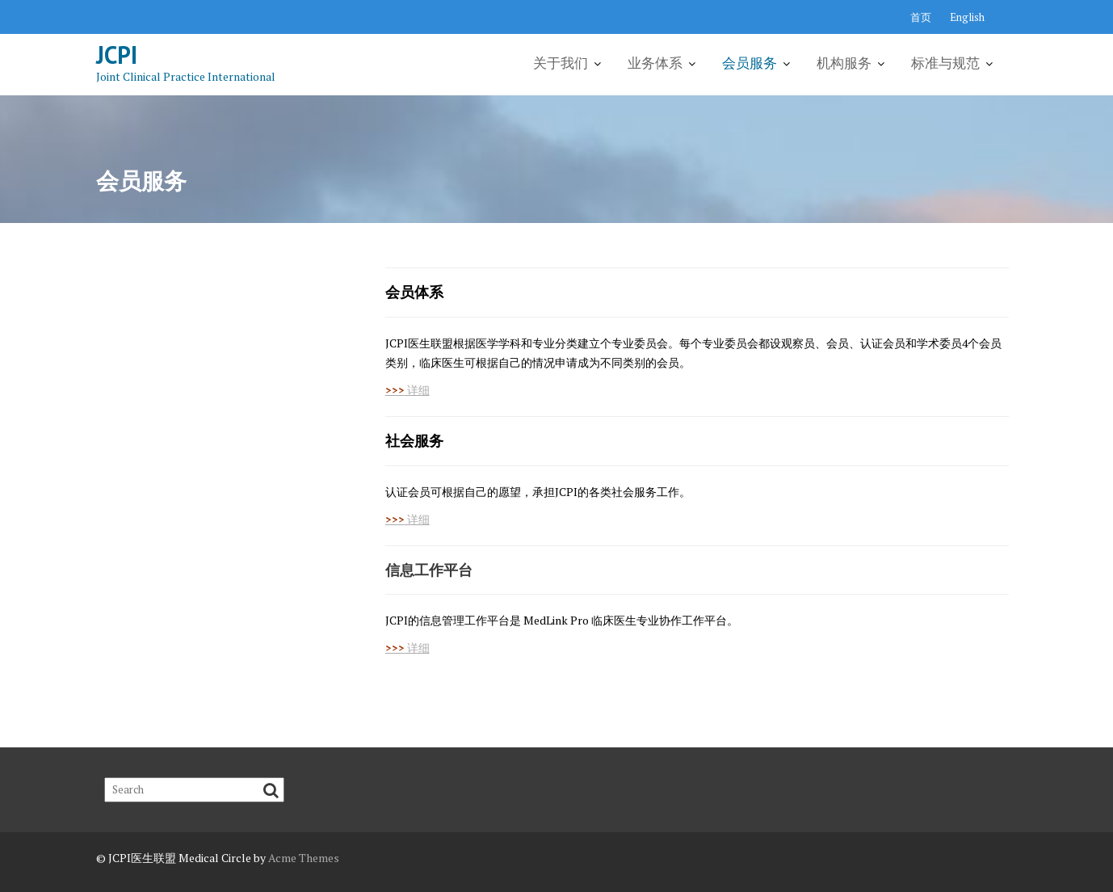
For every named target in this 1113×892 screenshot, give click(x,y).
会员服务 (749, 63)
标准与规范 (945, 63)
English (967, 17)
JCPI (116, 54)
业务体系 (655, 63)
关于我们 (560, 63)
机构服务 (844, 63)
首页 (920, 17)
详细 (407, 390)
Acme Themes (303, 857)
